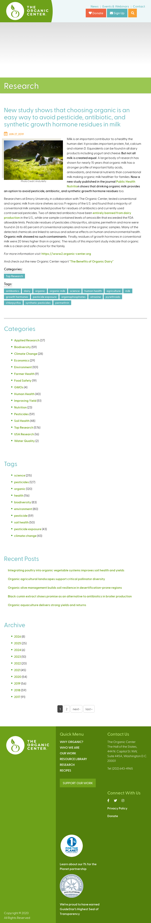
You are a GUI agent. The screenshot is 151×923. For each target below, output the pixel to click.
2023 (17, 656)
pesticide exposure (45, 296)
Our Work (68, 753)
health (18, 495)
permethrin (62, 302)
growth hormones (17, 296)
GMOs (18, 387)
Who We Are (69, 747)
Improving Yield (25, 400)
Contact (139, 6)
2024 (17, 650)
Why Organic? (71, 742)
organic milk (57, 290)
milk (127, 290)
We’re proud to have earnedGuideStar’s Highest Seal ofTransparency (79, 909)
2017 (17, 697)
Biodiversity (22, 347)
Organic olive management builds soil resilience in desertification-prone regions (65, 587)
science (75, 290)
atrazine (95, 296)
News (95, 6)
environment (23, 509)
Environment (23, 367)
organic (40, 290)
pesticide (21, 515)
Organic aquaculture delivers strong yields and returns (47, 605)
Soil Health (21, 420)
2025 (17, 643)
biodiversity (22, 502)
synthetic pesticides (38, 302)
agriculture (114, 290)
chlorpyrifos (13, 302)
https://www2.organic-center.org (66, 253)
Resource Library (73, 759)
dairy (27, 290)
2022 (17, 663)
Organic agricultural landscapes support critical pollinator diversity (56, 579)
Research (67, 764)
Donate (96, 13)
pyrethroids (113, 296)
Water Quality (24, 441)
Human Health (24, 394)
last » (89, 709)
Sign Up (117, 13)
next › (76, 709)
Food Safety (22, 380)
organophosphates (73, 296)
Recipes (65, 770)
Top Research (14, 276)
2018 (17, 690)
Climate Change (25, 353)
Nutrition (20, 407)
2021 (17, 670)
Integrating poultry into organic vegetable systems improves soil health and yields (66, 570)
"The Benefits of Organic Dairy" (91, 261)
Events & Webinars (115, 6)
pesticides (21, 482)
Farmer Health (24, 374)
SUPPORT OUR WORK (78, 783)
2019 (17, 683)
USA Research (24, 434)
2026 (17, 636)
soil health (21, 522)
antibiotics (12, 290)
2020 (17, 676)
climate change (25, 535)
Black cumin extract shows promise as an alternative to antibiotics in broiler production (70, 596)
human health (93, 290)
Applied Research (27, 340)
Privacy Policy (117, 808)
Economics (21, 360)
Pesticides (21, 414)
